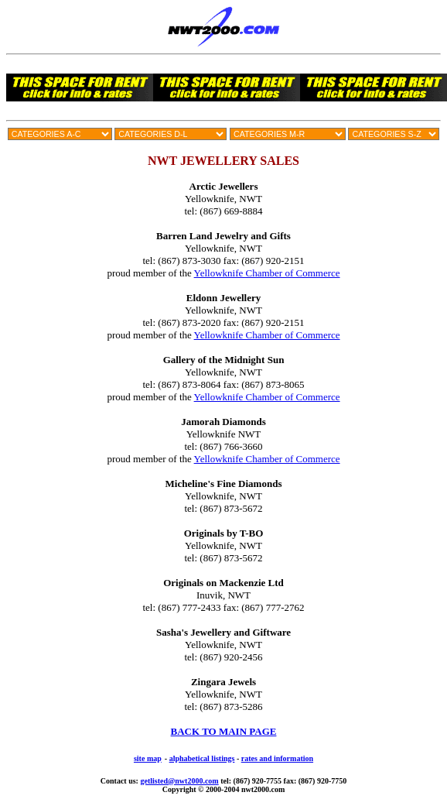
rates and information (277, 758)
